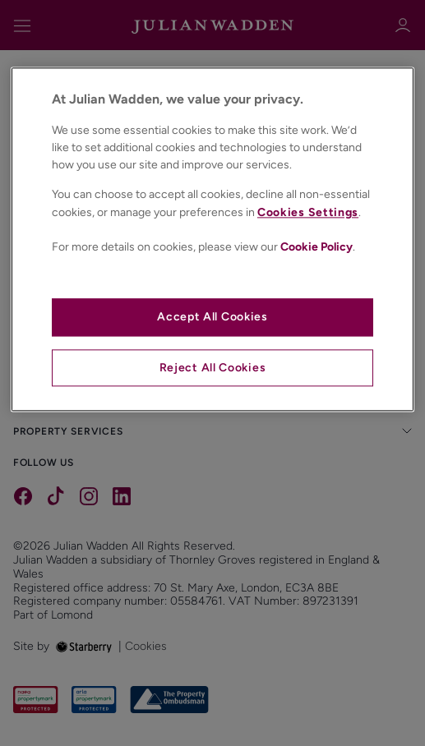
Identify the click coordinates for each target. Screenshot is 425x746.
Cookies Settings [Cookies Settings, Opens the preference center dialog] (307, 212)
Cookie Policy (316, 247)
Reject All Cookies (212, 368)
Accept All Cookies (212, 318)
